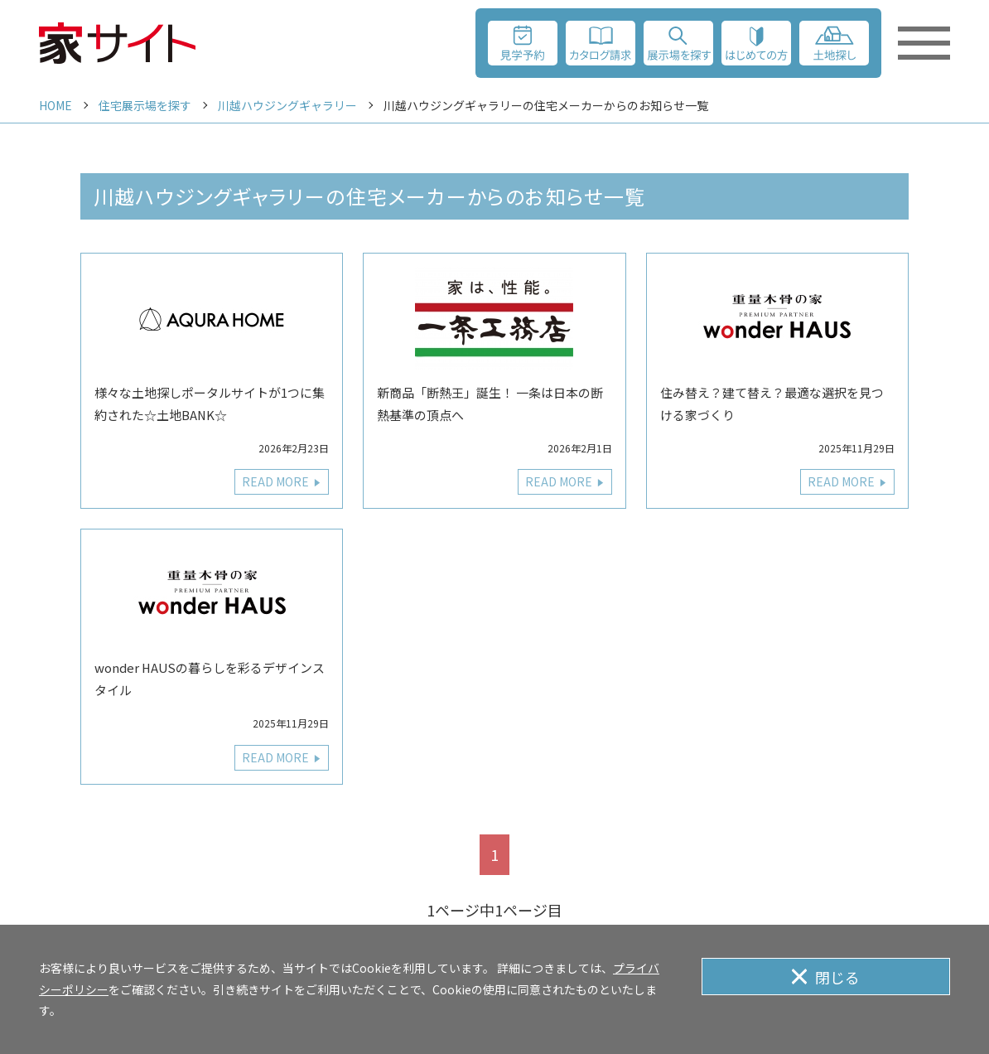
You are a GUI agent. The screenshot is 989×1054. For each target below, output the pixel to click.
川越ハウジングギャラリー (287, 105)
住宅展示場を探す (145, 105)
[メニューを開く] (923, 43)
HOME (55, 105)
